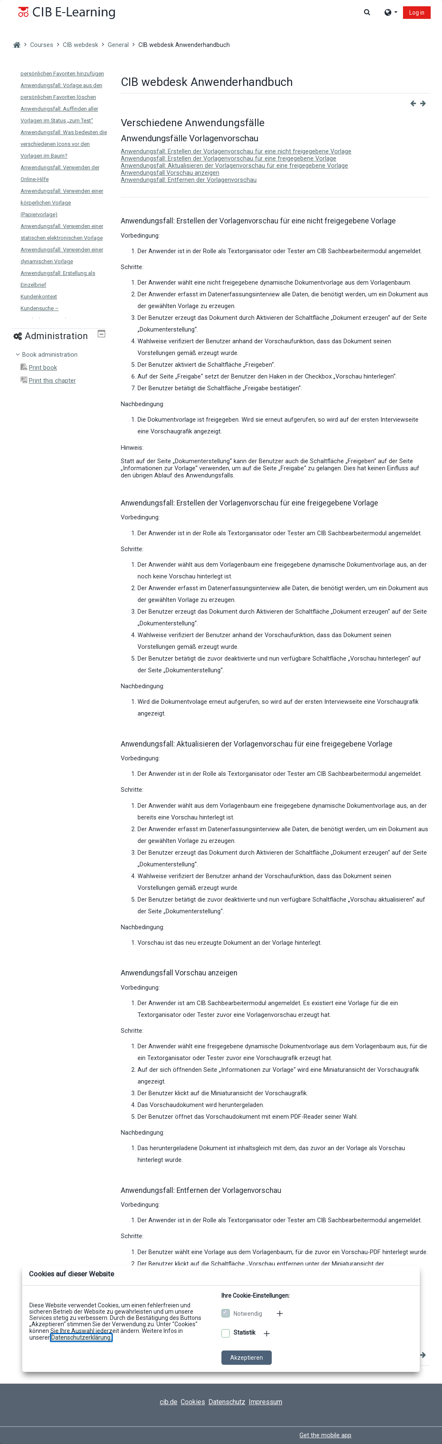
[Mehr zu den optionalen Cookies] (267, 1333)
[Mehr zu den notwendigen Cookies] (280, 1313)
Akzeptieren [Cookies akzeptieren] (246, 1357)
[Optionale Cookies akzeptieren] (225, 1333)
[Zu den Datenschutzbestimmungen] (81, 1337)
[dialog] (221, 722)
